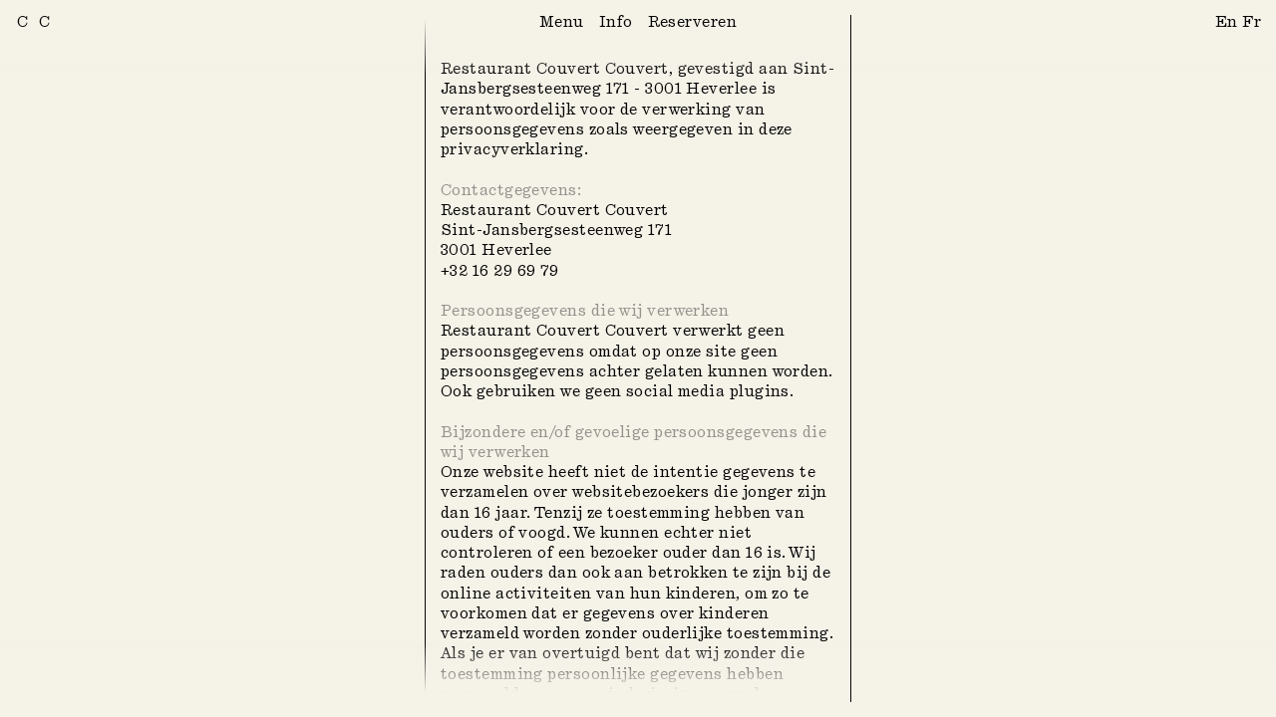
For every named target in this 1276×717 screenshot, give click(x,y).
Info (616, 22)
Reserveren (693, 22)
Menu (561, 22)
